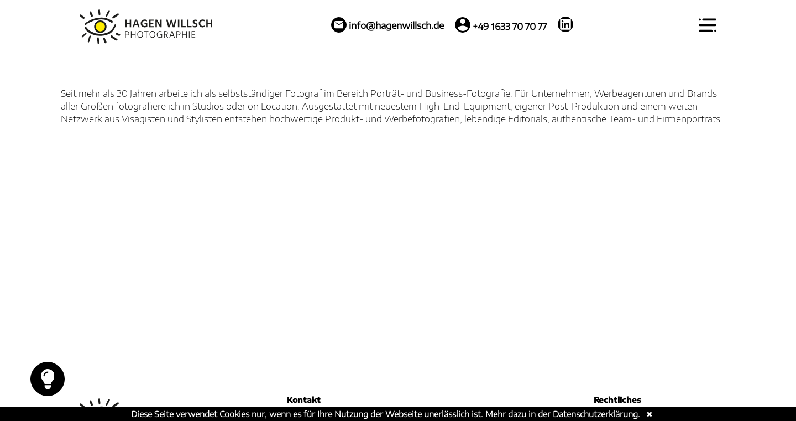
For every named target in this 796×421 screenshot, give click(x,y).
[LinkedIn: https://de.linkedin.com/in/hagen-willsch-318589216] (565, 25)
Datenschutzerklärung (595, 414)
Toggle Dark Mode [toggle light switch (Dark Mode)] (48, 379)
